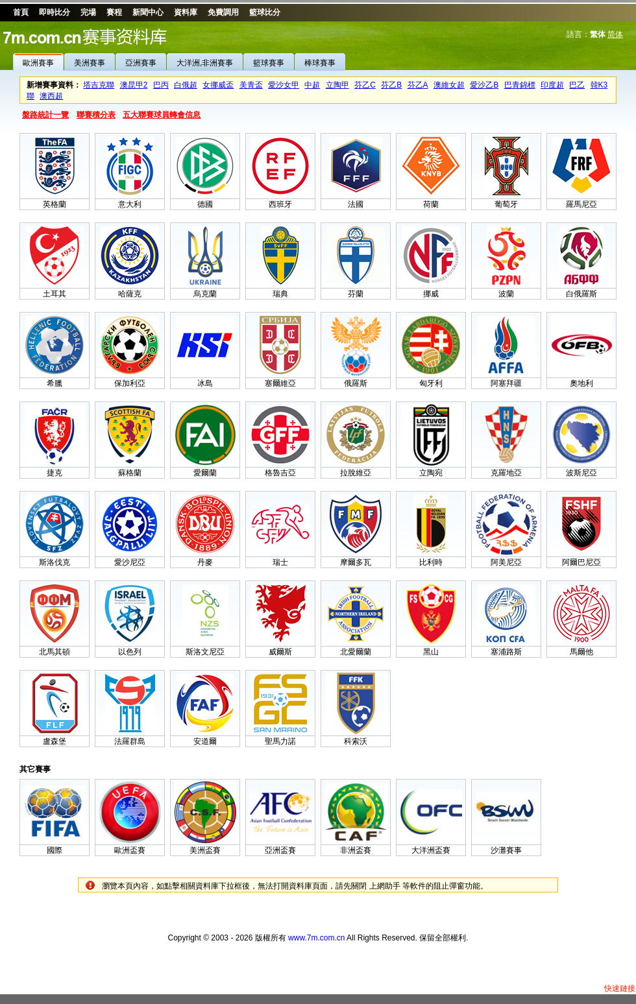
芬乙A (418, 85)
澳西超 (51, 96)
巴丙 (161, 85)
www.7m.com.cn (316, 937)
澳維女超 (449, 85)
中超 (312, 85)
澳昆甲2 (134, 85)
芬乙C (365, 85)
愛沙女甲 (283, 85)
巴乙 (577, 85)
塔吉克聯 (98, 85)
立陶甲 (337, 85)
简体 (615, 34)
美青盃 (251, 85)
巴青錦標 (519, 85)
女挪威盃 (218, 85)
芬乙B (391, 85)
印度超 (552, 85)
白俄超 (185, 85)
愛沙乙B (484, 85)
